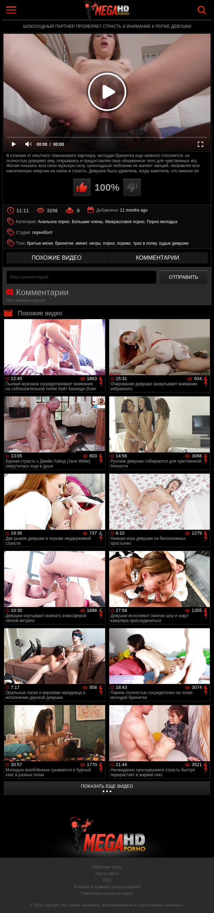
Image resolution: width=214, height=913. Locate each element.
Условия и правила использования (107, 886)
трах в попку (145, 243)
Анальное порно (54, 221)
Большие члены (87, 221)
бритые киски (40, 243)
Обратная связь (107, 867)
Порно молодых (162, 221)
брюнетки (64, 243)
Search (202, 10)
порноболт (42, 232)
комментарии (157, 258)
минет (81, 243)
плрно (108, 243)
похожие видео (56, 258)
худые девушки (174, 243)
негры (95, 243)
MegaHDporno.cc (123, 12)
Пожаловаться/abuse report (107, 893)
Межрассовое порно (124, 221)
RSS (107, 880)
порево (123, 243)
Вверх (203, 900)
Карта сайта (107, 873)
